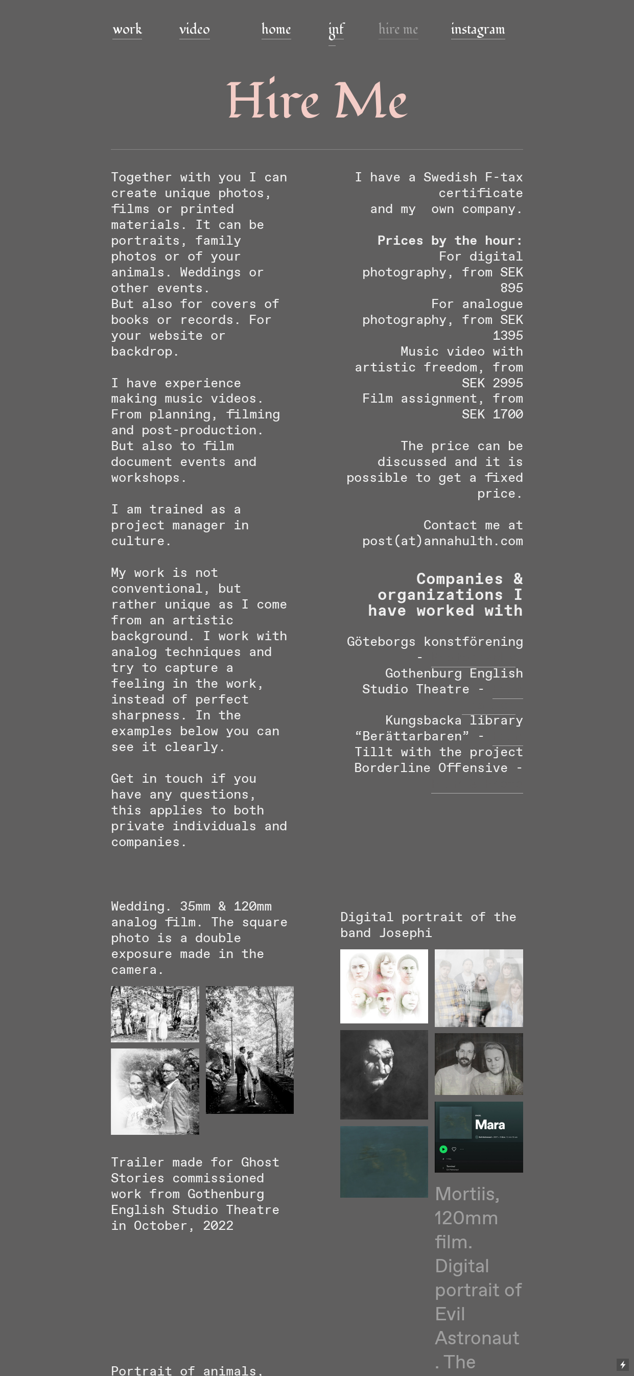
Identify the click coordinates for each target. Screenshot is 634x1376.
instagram (478, 29)
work (127, 29)
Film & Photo (477, 784)
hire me (398, 29)
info (336, 32)
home (276, 29)
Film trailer (492, 697)
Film (507, 736)
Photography (473, 658)
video (194, 29)
